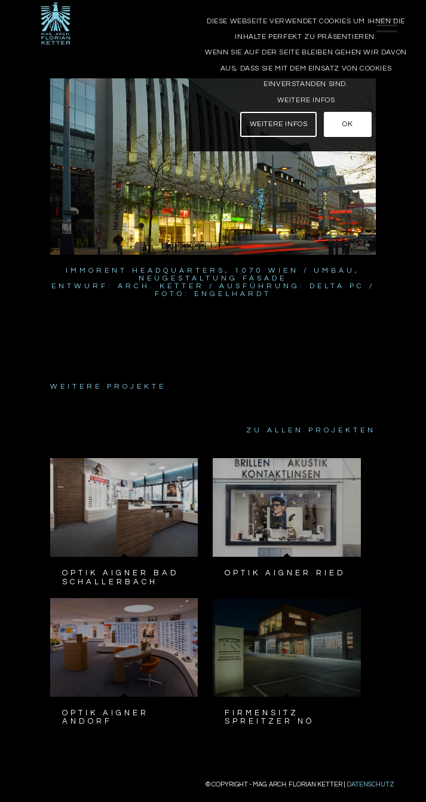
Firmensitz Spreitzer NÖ (269, 717)
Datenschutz (370, 784)
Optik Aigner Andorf (105, 717)
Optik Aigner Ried (285, 573)
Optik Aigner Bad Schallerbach (120, 577)
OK (347, 124)
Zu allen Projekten (311, 430)
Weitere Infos (306, 100)
